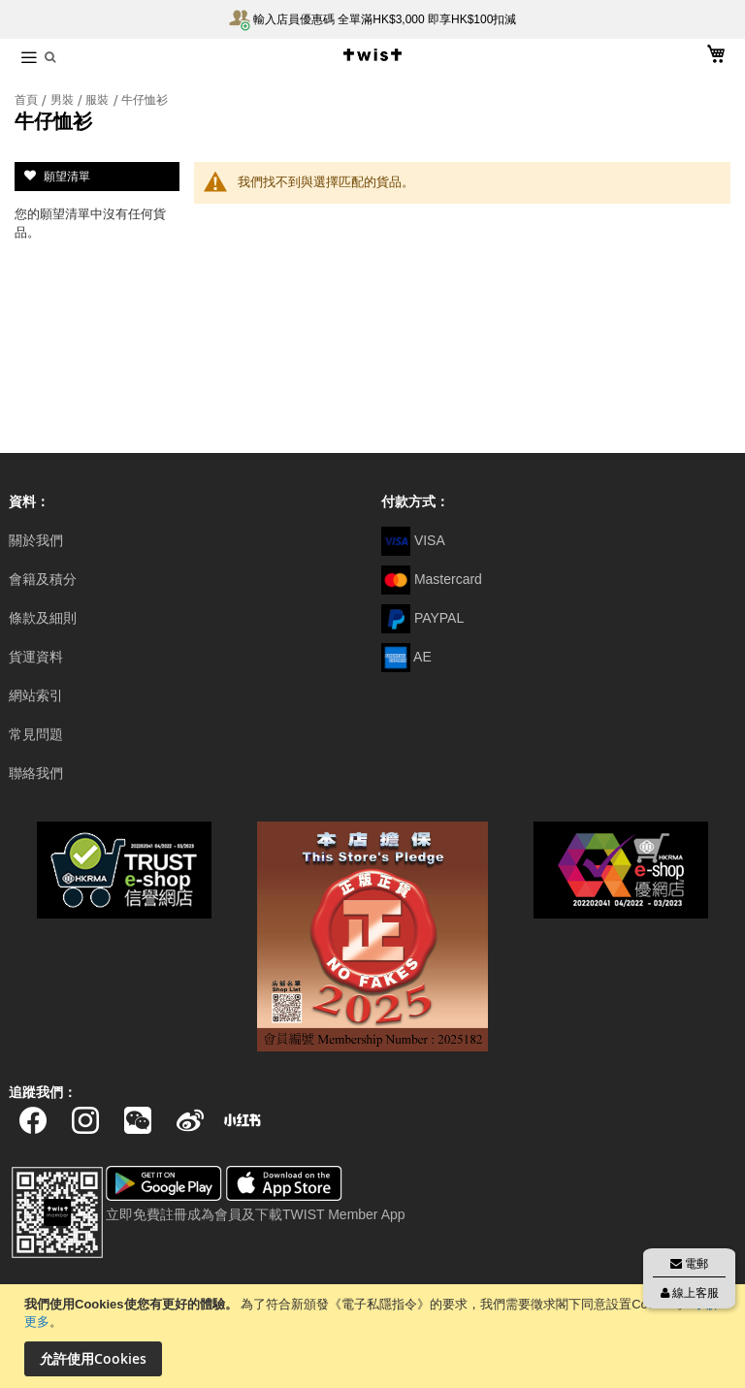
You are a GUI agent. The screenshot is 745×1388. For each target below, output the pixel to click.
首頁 (28, 100)
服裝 (98, 100)
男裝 (63, 100)
